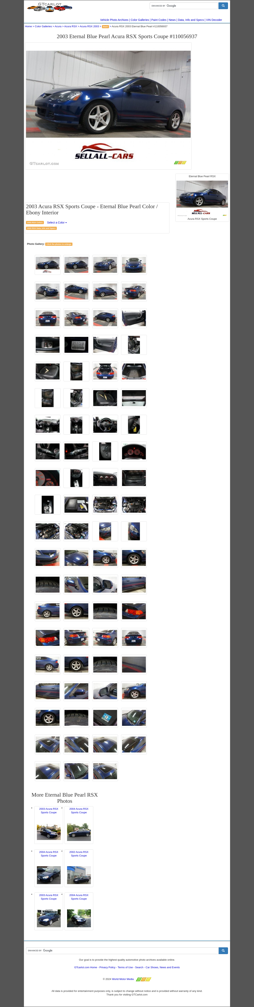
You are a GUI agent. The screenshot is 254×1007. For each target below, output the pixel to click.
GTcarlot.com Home (85, 967)
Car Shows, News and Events (163, 967)
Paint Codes (158, 19)
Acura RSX (70, 26)
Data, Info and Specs (191, 19)
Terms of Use (125, 967)
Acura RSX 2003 (89, 26)
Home (28, 26)
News (172, 19)
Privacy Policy (107, 967)
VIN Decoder (214, 19)
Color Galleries (140, 19)
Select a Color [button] (57, 222)
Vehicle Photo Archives (114, 19)
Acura (58, 26)
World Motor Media (123, 979)
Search (139, 967)
